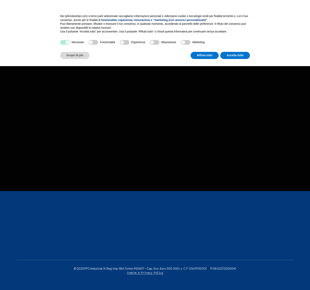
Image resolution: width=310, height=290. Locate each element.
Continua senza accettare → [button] (232, 232)
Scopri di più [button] (74, 279)
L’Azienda (108, 10)
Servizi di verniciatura (146, 10)
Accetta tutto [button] (235, 279)
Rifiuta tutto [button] (205, 279)
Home (86, 10)
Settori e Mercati (192, 10)
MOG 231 (223, 10)
